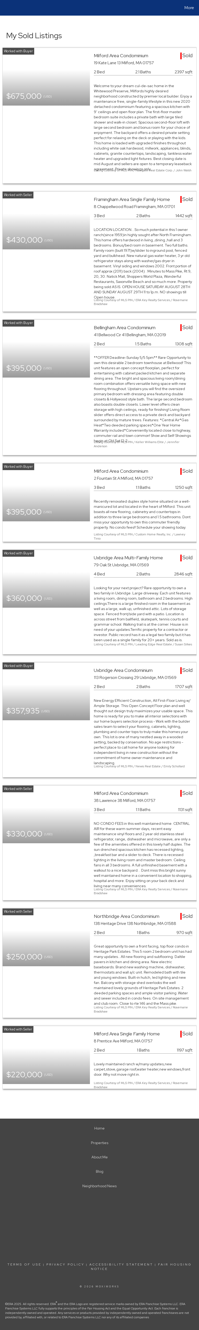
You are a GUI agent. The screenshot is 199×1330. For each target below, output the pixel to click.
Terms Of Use (24, 1264)
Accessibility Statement (121, 1264)
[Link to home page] (5, 8)
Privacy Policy (65, 1264)
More (189, 7)
